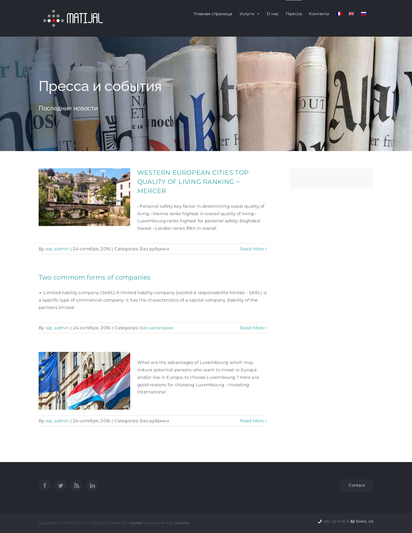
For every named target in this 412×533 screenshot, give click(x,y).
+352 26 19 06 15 (336, 521)
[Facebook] (45, 485)
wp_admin (57, 248)
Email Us (362, 521)
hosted (136, 523)
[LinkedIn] (92, 485)
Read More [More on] (252, 420)
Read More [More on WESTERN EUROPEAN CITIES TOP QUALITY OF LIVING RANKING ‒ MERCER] (252, 248)
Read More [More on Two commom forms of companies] (252, 327)
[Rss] (76, 485)
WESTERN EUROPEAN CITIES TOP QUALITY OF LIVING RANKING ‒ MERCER (193, 182)
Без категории (156, 327)
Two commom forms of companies (95, 277)
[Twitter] (60, 485)
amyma (182, 523)
